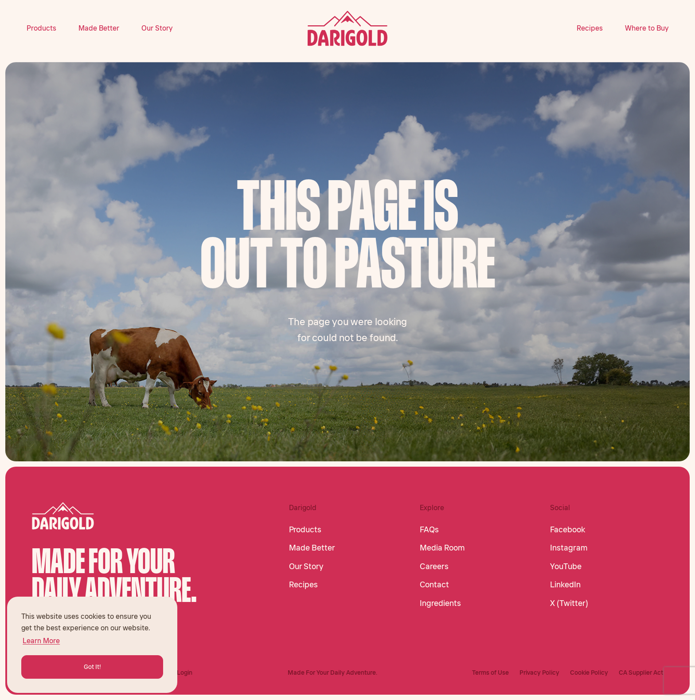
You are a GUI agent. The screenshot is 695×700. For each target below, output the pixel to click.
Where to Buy (646, 28)
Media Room (442, 548)
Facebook (567, 530)
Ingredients (440, 603)
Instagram (569, 548)
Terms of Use (490, 672)
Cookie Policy (589, 672)
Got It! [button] (92, 667)
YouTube (566, 566)
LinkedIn (565, 585)
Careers (434, 566)
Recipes (590, 28)
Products (41, 28)
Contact (434, 585)
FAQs (429, 530)
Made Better (98, 28)
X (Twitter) (569, 603)
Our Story (156, 28)
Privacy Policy (539, 672)
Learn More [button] (41, 640)
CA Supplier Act (641, 672)
